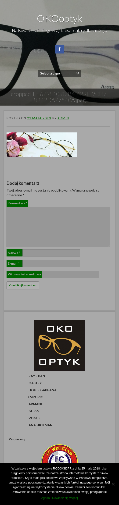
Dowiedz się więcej (65, 498)
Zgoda (45, 498)
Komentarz (17, 203)
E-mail (13, 263)
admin (63, 118)
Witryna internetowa (24, 274)
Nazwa (14, 253)
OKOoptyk (60, 18)
